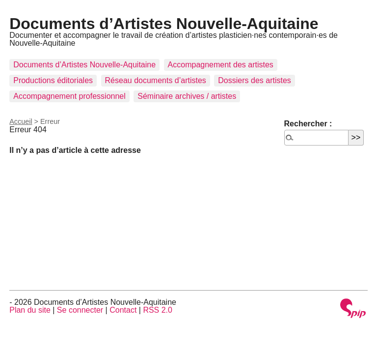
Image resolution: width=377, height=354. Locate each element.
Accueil (20, 121)
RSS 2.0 (157, 310)
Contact (122, 310)
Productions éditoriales (53, 80)
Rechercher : (308, 123)
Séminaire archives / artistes (186, 96)
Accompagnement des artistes (220, 64)
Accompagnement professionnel (69, 96)
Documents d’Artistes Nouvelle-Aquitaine (163, 23)
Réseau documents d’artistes (155, 80)
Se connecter (80, 310)
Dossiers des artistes (254, 80)
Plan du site (30, 310)
